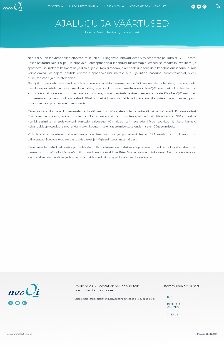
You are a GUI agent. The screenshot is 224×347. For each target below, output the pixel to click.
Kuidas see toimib (83, 6)
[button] (218, 6)
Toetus (172, 314)
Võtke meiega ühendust (147, 6)
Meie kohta (113, 6)
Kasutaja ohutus (173, 306)
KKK (169, 297)
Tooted (55, 6)
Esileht (88, 32)
